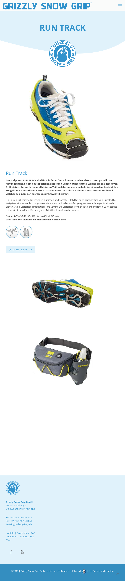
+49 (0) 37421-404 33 (21, 517)
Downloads (23, 533)
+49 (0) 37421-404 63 (21, 521)
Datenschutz (27, 536)
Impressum (12, 536)
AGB (8, 539)
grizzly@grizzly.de (22, 524)
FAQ (33, 533)
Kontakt (10, 533)
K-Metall (76, 571)
